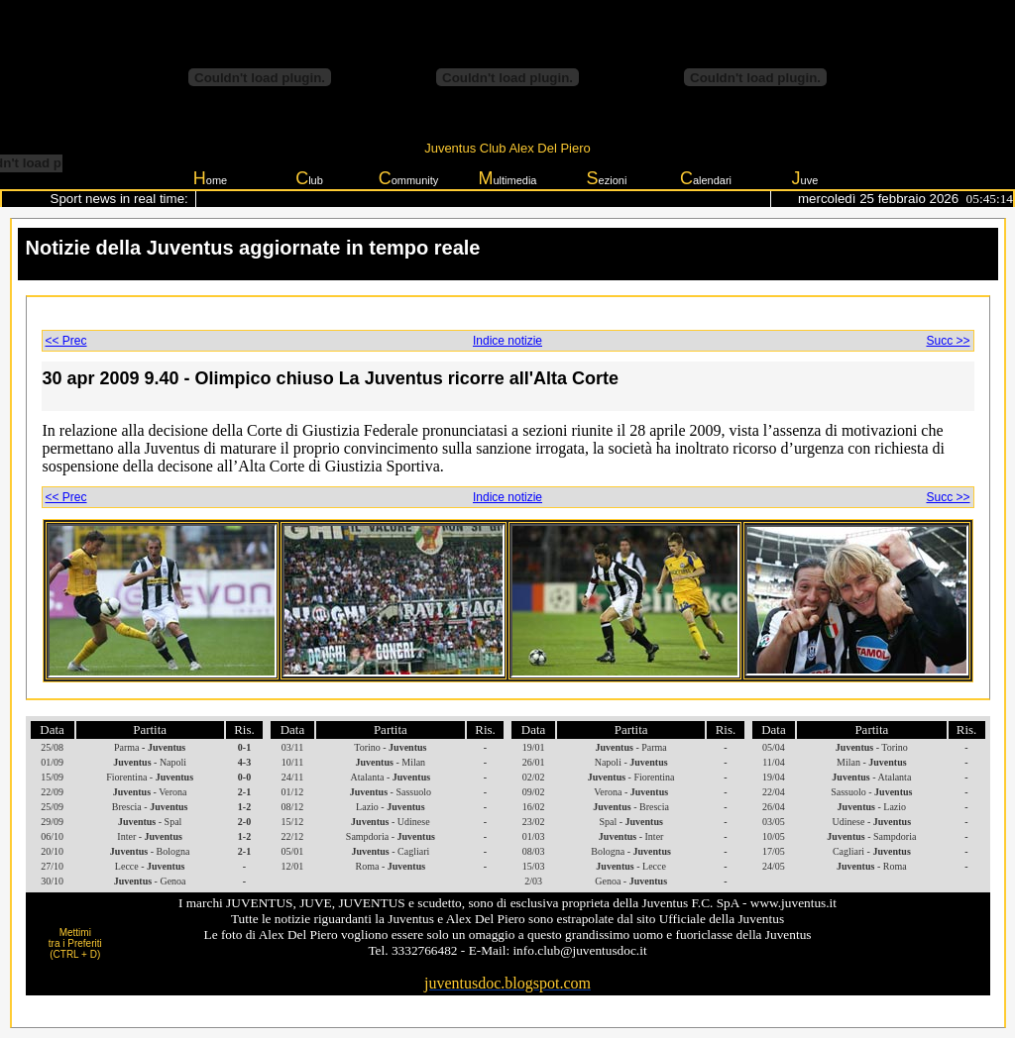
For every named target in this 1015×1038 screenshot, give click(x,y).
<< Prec (66, 341)
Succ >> (947, 341)
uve (805, 178)
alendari (706, 178)
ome (210, 178)
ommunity (409, 178)
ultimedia (507, 178)
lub (309, 178)
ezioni (607, 178)
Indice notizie (507, 341)
